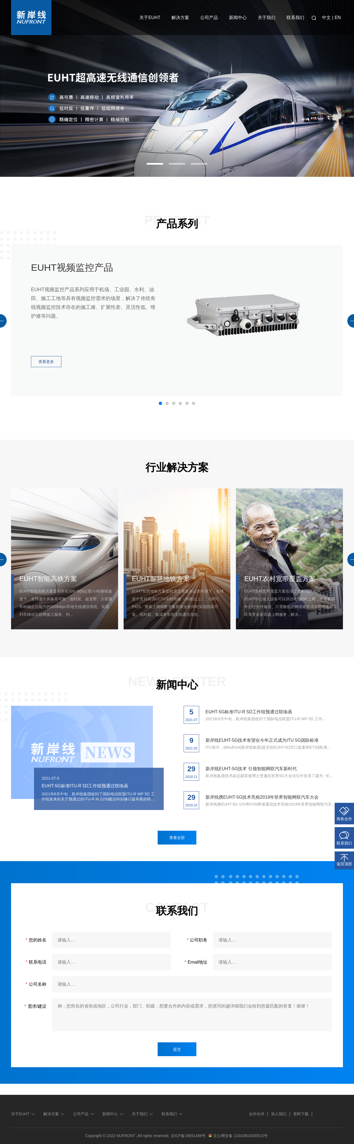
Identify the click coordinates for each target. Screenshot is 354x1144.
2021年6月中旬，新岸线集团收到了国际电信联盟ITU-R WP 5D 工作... (265, 719)
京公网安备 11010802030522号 (237, 1136)
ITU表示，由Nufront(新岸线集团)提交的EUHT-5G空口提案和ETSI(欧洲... (267, 747)
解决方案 (180, 17)
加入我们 (279, 1114)
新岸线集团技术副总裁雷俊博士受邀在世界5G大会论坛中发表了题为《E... (269, 776)
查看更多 (46, 361)
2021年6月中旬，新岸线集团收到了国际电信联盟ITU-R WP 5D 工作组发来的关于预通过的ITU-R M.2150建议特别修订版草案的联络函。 (98, 797)
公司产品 (209, 17)
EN (338, 17)
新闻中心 (238, 17)
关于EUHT (149, 17)
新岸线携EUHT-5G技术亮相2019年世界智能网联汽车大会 (262, 797)
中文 (326, 17)
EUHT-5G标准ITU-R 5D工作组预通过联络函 (84, 785)
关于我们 (266, 17)
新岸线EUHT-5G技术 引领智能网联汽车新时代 (251, 768)
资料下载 (301, 1114)
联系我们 (295, 17)
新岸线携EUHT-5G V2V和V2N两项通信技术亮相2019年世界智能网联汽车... (270, 804)
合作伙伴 (256, 1114)
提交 (177, 1049)
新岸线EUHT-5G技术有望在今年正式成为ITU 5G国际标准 (262, 740)
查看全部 (177, 837)
